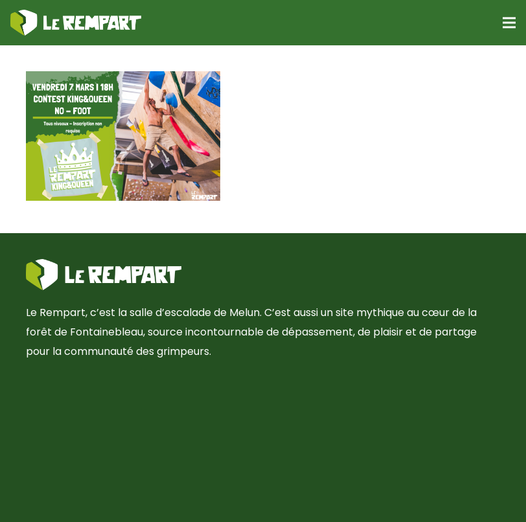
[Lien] (75, 23)
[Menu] (509, 22)
